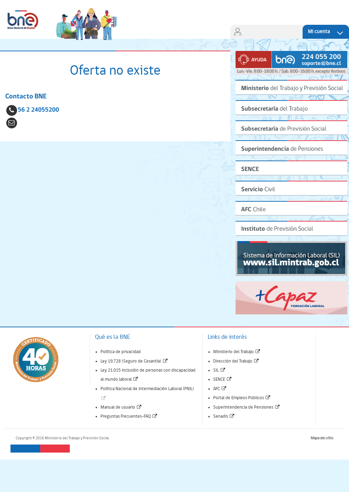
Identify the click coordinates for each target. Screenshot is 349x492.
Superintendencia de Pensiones (246, 407)
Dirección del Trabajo (236, 361)
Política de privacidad (121, 352)
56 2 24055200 (38, 110)
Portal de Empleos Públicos (242, 398)
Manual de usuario (121, 407)
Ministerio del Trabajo (237, 352)
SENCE (222, 379)
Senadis (224, 416)
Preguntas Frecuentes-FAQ (129, 416)
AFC (220, 389)
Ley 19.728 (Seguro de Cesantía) (134, 361)
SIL (219, 370)
